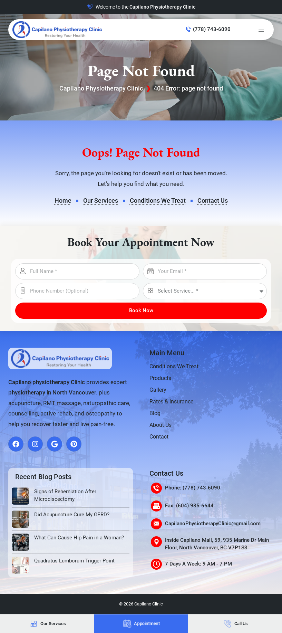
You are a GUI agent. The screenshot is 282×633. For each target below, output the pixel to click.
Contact (158, 436)
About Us (160, 425)
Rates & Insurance (171, 401)
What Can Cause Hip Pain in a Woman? (79, 538)
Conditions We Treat (173, 366)
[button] (261, 29)
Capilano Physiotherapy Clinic (101, 88)
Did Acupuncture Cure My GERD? (71, 514)
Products (160, 378)
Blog (155, 413)
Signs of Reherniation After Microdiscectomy (65, 495)
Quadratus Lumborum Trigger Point (74, 561)
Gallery (157, 390)
